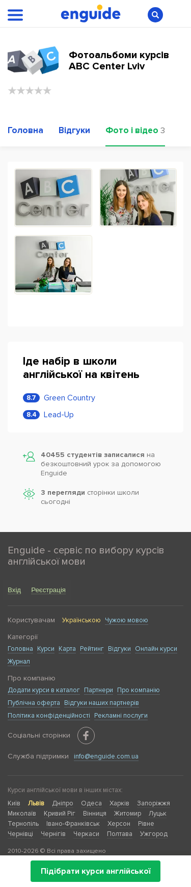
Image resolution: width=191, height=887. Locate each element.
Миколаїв (22, 813)
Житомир (127, 813)
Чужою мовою (126, 620)
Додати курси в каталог (44, 690)
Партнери (98, 690)
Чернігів (53, 834)
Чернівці (20, 834)
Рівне (146, 824)
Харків (119, 803)
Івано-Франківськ (73, 824)
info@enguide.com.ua (106, 756)
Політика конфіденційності (49, 716)
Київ (14, 803)
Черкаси (86, 834)
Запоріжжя (153, 803)
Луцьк (158, 813)
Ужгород (154, 834)
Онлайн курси (156, 649)
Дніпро (62, 803)
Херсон (118, 824)
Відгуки (119, 649)
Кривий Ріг (59, 813)
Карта (67, 649)
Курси (45, 649)
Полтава (119, 834)
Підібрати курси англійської (95, 871)
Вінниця (94, 813)
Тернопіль (23, 824)
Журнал (19, 661)
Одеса (91, 803)
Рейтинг (92, 649)
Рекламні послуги (121, 716)
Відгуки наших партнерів (101, 703)
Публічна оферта (34, 703)
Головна (20, 649)
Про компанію (138, 690)
